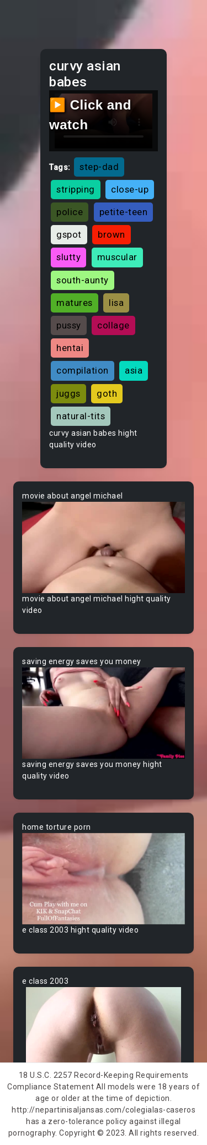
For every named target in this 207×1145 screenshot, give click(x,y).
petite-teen (123, 211)
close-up (129, 189)
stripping (75, 189)
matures (74, 302)
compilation (82, 370)
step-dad (99, 166)
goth (107, 393)
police (69, 211)
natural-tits (80, 415)
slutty (68, 256)
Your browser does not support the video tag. (103, 547)
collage (113, 325)
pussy (68, 325)
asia (133, 370)
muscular (117, 256)
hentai (69, 347)
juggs (68, 393)
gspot (69, 234)
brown (111, 234)
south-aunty (82, 280)
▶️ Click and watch (90, 114)
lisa (116, 302)
